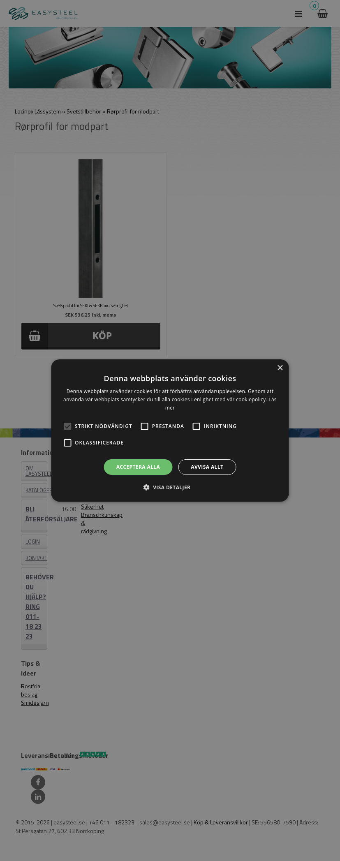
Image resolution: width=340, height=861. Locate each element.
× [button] (280, 368)
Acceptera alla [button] (138, 466)
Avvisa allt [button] (207, 466)
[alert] (170, 430)
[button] (67, 426)
